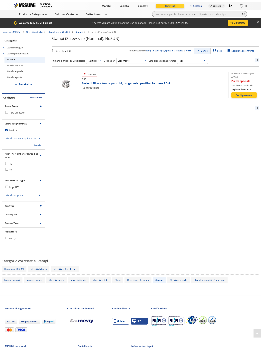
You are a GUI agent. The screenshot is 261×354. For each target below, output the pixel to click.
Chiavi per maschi (178, 279)
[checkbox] (23, 112)
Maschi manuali (15, 65)
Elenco (204, 50)
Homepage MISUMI (11, 31)
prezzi (188, 50)
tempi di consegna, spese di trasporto (164, 50)
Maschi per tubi (100, 279)
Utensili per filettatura (138, 279)
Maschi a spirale (15, 71)
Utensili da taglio (34, 31)
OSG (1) (12, 238)
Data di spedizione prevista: (162, 60)
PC (136, 321)
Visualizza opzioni (14, 195)
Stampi (79, 31)
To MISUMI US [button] (237, 22)
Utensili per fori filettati (59, 31)
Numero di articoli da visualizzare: (68, 60)
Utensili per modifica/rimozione (209, 279)
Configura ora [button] (244, 95)
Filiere (118, 279)
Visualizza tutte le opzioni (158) (21, 138)
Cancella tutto (35, 97)
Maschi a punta (14, 77)
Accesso (195, 5)
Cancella (37, 145)
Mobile (119, 321)
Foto (219, 50)
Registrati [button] (169, 5)
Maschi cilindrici (78, 279)
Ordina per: (109, 60)
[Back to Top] (257, 333)
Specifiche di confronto (243, 50)
